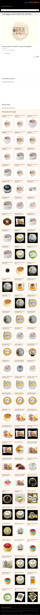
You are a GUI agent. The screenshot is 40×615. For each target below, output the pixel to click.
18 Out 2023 (6, 378)
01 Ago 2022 (19, 329)
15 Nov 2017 (19, 442)
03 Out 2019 (6, 198)
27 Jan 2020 (6, 540)
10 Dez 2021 (32, 296)
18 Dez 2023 (31, 198)
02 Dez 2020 (32, 590)
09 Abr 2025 (6, 394)
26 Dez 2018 (31, 133)
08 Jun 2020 (31, 247)
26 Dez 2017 (31, 443)
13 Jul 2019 (6, 231)
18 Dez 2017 (6, 133)
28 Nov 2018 (19, 492)
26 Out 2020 (6, 590)
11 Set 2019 (31, 231)
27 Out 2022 (19, 345)
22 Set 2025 (31, 394)
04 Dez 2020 (19, 590)
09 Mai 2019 (31, 182)
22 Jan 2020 (6, 524)
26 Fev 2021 (19, 427)
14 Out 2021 (19, 296)
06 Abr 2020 (31, 541)
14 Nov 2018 (6, 492)
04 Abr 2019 (19, 182)
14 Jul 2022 (6, 329)
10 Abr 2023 (6, 427)
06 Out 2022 (6, 345)
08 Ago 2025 (19, 394)
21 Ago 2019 (19, 231)
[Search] (38, 10)
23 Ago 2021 (19, 280)
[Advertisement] (15, 66)
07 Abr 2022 (6, 182)
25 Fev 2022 (6, 443)
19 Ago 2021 (6, 280)
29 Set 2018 (19, 133)
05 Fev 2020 (19, 247)
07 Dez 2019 (6, 247)
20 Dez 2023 (19, 378)
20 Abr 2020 (6, 557)
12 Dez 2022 (19, 198)
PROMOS (34, 2)
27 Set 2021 (6, 296)
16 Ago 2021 (31, 280)
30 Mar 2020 (19, 540)
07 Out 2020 (19, 573)
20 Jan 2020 (19, 524)
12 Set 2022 (31, 329)
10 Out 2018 (32, 475)
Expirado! (12, 50)
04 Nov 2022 (32, 345)
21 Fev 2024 (32, 378)
